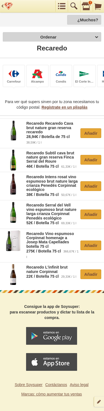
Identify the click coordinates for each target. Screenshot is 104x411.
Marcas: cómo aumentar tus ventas (51, 394)
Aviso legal (79, 384)
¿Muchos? (87, 19)
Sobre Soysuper (28, 384)
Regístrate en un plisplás (65, 107)
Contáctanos (56, 384)
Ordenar (69, 37)
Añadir (91, 133)
